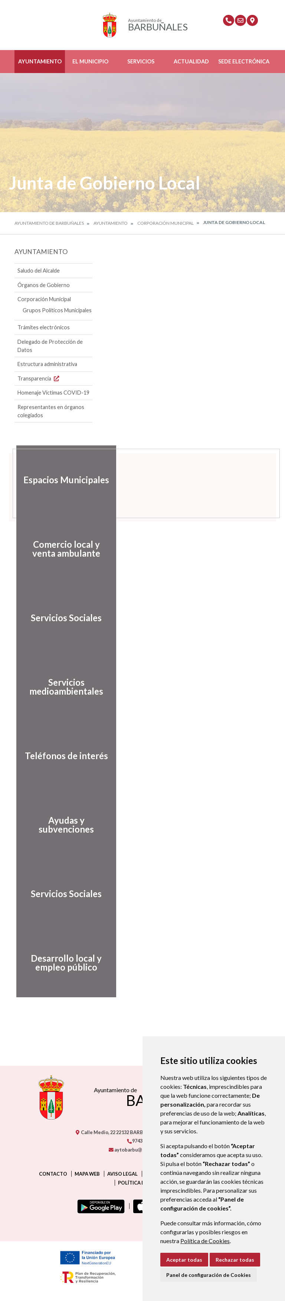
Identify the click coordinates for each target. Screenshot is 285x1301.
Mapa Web (87, 1174)
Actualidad (191, 61)
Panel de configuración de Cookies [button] (208, 1275)
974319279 (141, 1141)
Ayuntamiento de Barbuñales (49, 223)
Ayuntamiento (40, 61)
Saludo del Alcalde (38, 270)
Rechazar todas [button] (235, 1259)
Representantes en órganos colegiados (50, 411)
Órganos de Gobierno (43, 285)
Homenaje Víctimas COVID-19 (53, 392)
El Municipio (90, 61)
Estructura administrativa (47, 364)
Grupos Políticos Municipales (57, 310)
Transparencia (39, 378)
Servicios (140, 61)
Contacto (53, 1174)
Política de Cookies (205, 1240)
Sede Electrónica (243, 61)
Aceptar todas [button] (184, 1259)
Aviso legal (122, 1174)
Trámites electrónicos (43, 327)
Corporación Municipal (165, 223)
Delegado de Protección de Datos (50, 346)
